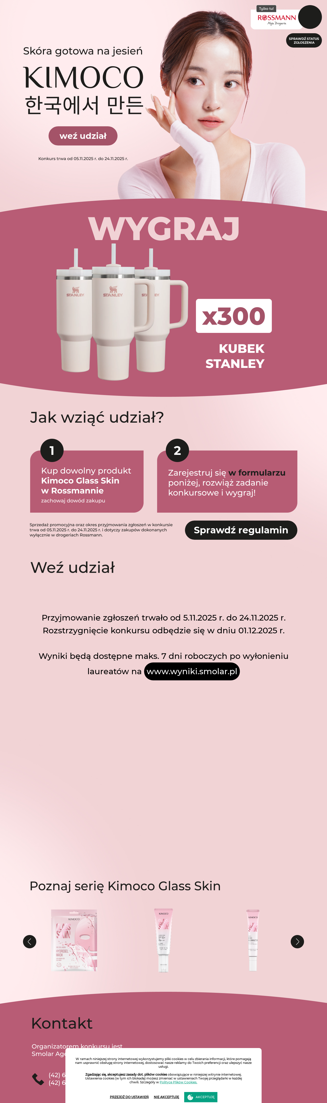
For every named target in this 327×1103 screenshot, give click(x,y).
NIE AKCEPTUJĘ (166, 1097)
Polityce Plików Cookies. (178, 1082)
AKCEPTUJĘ (205, 1097)
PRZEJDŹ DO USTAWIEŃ (129, 1097)
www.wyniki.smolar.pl (192, 671)
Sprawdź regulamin (241, 530)
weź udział (83, 136)
